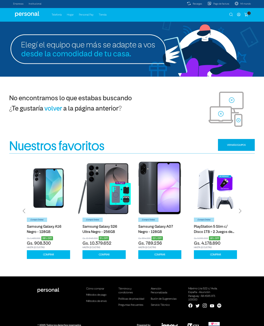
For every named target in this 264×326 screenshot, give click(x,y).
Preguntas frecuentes (130, 305)
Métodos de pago (96, 295)
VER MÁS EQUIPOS (236, 145)
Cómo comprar (95, 289)
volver (53, 109)
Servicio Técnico (160, 305)
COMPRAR (48, 254)
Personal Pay (86, 15)
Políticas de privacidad (131, 299)
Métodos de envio (96, 301)
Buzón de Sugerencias (164, 299)
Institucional (35, 4)
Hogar (70, 15)
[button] (24, 211)
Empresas (18, 4)
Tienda (103, 15)
